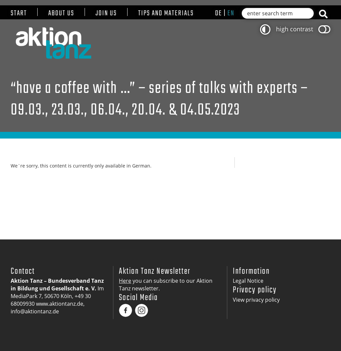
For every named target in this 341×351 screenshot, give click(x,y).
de (218, 13)
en (230, 13)
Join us (106, 13)
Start (19, 13)
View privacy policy (256, 299)
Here (125, 280)
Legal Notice (248, 280)
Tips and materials (166, 13)
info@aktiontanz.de (35, 311)
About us (61, 13)
